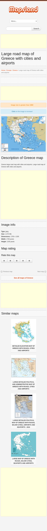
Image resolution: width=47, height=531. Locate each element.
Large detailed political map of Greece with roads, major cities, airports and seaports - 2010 (23, 423)
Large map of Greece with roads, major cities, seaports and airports (23, 461)
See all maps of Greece (23, 278)
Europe (9, 70)
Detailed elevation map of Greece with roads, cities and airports (23, 348)
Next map (40, 271)
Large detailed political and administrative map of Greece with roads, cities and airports (23, 385)
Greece (15, 70)
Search (36, 29)
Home (3, 70)
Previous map (7, 271)
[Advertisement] (23, 41)
